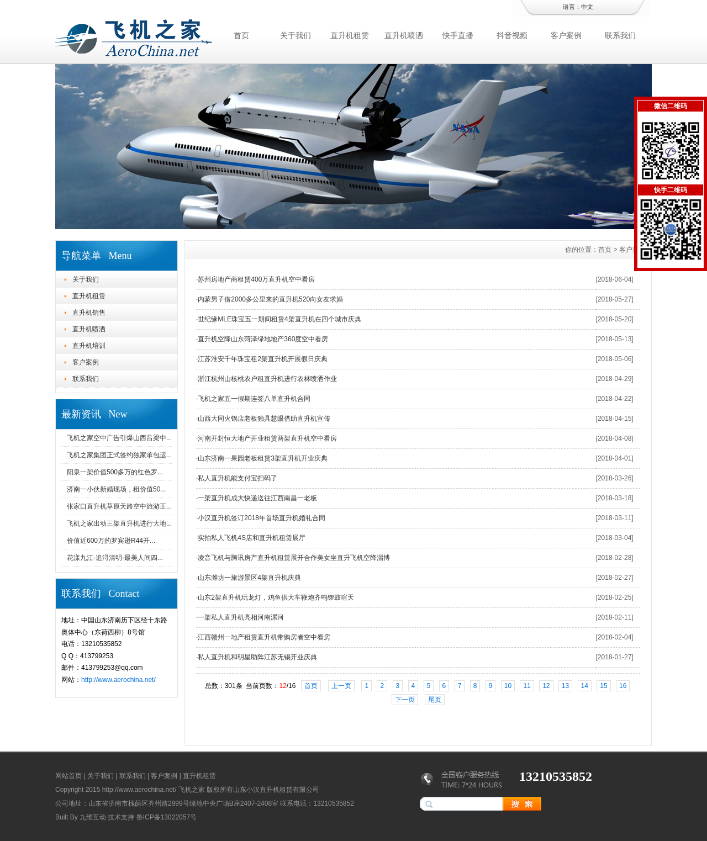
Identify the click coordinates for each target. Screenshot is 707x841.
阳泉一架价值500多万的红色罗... (115, 472)
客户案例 (566, 35)
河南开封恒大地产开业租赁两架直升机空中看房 (267, 438)
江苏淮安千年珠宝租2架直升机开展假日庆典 (263, 359)
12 (546, 686)
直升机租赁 (349, 35)
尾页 (434, 700)
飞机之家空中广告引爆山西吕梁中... (119, 438)
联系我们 (620, 35)
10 (507, 686)
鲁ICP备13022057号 (166, 817)
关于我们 (295, 35)
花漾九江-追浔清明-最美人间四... (115, 558)
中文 (587, 6)
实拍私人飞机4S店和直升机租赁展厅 (251, 538)
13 (565, 686)
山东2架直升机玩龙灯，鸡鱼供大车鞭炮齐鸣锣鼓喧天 (276, 597)
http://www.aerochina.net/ (118, 680)
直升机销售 (88, 312)
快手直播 (457, 35)
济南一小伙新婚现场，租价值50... (116, 489)
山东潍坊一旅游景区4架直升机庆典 (249, 577)
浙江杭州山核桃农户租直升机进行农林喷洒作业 (267, 379)
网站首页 (68, 776)
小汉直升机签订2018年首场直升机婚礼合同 (261, 518)
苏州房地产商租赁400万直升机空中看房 (256, 279)
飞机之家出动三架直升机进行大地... (119, 523)
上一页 (341, 686)
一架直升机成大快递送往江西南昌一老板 (257, 498)
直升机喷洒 (403, 35)
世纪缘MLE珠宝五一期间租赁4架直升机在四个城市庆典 (279, 319)
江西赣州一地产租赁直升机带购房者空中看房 (264, 637)
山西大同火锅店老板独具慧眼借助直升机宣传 (264, 418)
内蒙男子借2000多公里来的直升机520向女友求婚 (270, 299)
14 (584, 686)
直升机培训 (88, 346)
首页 (241, 35)
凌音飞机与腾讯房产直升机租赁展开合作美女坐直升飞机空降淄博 (294, 558)
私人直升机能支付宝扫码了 (237, 478)
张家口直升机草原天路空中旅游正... (119, 506)
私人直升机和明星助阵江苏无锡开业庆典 (257, 657)
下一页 (405, 700)
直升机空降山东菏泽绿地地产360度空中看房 (263, 339)
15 (603, 686)
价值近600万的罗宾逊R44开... (111, 540)
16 (622, 686)
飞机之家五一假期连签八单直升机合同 (254, 399)
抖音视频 (512, 35)
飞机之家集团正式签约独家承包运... (119, 455)
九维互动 (93, 817)
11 (526, 686)
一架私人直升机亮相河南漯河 (241, 617)
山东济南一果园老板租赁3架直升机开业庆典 (263, 458)
